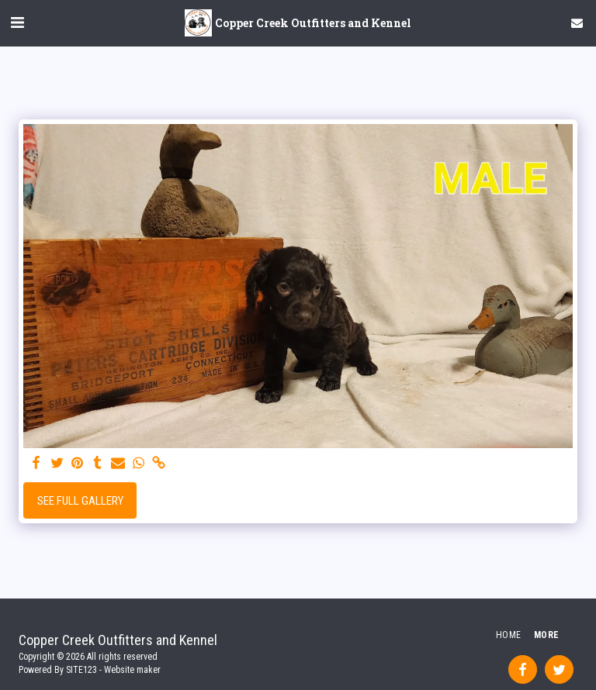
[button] (17, 22)
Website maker (132, 669)
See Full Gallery (80, 501)
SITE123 (81, 669)
